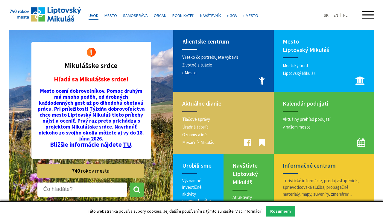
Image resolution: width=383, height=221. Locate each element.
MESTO (250, 15)
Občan (160, 15)
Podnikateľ (183, 15)
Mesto (110, 15)
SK (326, 15)
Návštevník (210, 15)
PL (345, 15)
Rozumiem (280, 211)
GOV (232, 15)
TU (127, 144)
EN (336, 15)
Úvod (93, 15)
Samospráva (135, 15)
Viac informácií (248, 211)
